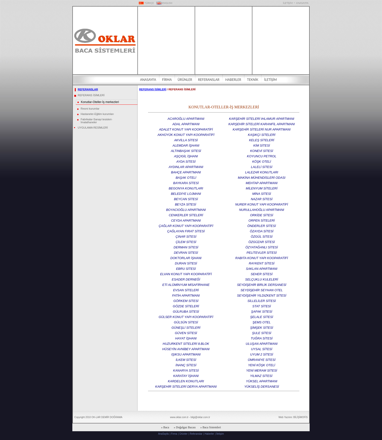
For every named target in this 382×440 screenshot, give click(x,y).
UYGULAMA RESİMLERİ (93, 127)
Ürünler (184, 433)
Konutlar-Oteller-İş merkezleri (100, 102)
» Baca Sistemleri (210, 427)
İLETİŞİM (288, 2)
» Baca (165, 427)
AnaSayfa (163, 433)
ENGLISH (164, 3)
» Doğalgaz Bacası (185, 427)
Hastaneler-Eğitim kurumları (97, 113)
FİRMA (167, 80)
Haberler (209, 433)
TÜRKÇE (146, 3)
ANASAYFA (302, 2)
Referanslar (196, 433)
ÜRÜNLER (185, 80)
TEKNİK (252, 80)
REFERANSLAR (209, 80)
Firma (174, 433)
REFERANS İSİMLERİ (91, 95)
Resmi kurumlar (90, 108)
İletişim (220, 433)
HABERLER (233, 80)
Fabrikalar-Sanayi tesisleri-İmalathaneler (96, 121)
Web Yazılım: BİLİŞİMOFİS (293, 417)
